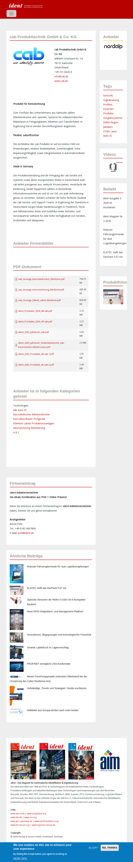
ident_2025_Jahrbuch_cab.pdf (33, 332)
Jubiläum (108, 126)
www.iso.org (30, 817)
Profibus (108, 104)
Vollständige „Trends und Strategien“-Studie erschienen (56, 688)
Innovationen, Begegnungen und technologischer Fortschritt (59, 634)
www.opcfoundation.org (46, 821)
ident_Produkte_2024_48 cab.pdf (35, 310)
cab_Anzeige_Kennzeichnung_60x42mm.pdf (41, 289)
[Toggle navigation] (11, 13)
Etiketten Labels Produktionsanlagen (33, 423)
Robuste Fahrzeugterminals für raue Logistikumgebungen (58, 566)
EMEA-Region (110, 122)
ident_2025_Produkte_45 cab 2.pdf (36, 364)
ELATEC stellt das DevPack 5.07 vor (46, 588)
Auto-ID (107, 135)
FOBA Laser (110, 131)
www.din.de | (17, 817)
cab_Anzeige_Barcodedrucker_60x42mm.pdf (41, 279)
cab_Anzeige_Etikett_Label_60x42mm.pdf (39, 300)
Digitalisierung (111, 100)
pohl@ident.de (26, 533)
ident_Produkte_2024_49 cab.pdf (35, 321)
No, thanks (109, 847)
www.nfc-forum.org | (21, 825)
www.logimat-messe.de (43, 825)
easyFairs (108, 108)
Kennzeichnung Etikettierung (29, 428)
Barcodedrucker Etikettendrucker (31, 414)
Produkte (108, 113)
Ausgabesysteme (112, 117)
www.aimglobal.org (36, 813)
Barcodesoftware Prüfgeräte (29, 419)
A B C (16, 432)
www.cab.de (61, 81)
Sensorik (108, 95)
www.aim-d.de (18, 813)
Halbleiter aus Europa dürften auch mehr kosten (52, 710)
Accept (93, 847)
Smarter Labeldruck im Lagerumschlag (48, 647)
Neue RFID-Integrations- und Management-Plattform (55, 611)
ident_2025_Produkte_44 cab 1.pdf (36, 353)
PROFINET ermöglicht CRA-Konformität (48, 663)
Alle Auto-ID (20, 410)
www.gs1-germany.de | (22, 821)
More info (20, 858)
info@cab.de (61, 76)
